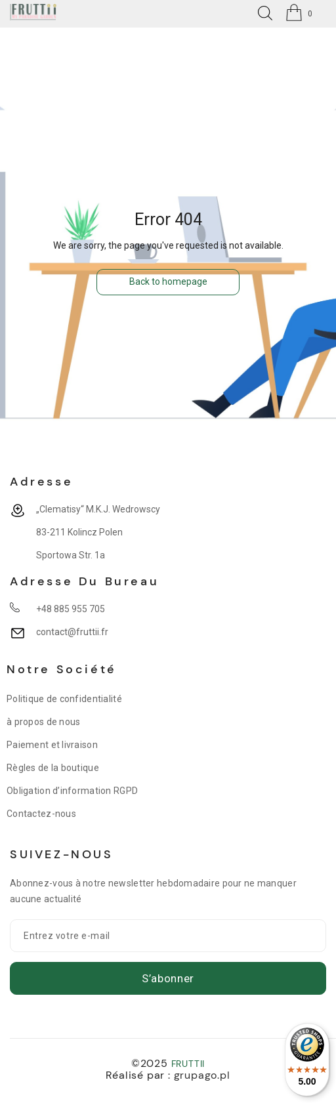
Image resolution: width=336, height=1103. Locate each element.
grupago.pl (202, 1075)
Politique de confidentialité (64, 699)
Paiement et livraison (52, 744)
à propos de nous (43, 722)
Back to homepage (168, 281)
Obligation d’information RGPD (72, 790)
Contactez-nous (41, 813)
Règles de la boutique (53, 767)
